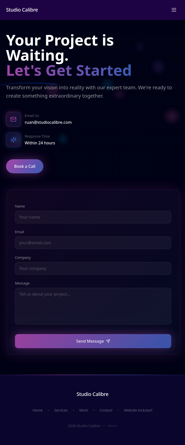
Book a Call (24, 166)
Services (61, 410)
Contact (106, 410)
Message (24, 282)
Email (21, 231)
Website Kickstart (138, 410)
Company (25, 257)
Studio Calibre (22, 6)
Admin (112, 426)
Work (83, 410)
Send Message (95, 344)
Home (38, 410)
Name (22, 206)
